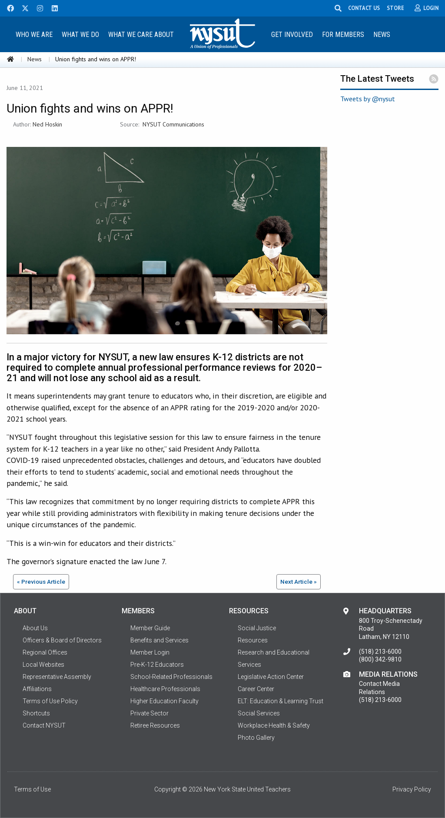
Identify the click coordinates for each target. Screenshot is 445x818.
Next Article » (298, 581)
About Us (35, 628)
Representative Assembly (57, 676)
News (381, 34)
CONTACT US (366, 7)
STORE (397, 7)
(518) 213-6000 (380, 651)
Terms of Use (32, 789)
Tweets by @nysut (367, 98)
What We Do (80, 34)
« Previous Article (41, 581)
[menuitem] (34, 34)
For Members (343, 34)
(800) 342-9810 (380, 659)
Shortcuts (36, 713)
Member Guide (150, 628)
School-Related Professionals (171, 676)
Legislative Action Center (271, 676)
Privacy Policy (411, 789)
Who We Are (34, 34)
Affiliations (37, 688)
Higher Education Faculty (164, 701)
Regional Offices (45, 652)
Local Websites (43, 664)
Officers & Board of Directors (62, 640)
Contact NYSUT (44, 725)
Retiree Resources (155, 725)
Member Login (149, 652)
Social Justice (257, 628)
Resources (253, 640)
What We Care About (141, 34)
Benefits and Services (159, 640)
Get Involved (292, 34)
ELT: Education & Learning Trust (280, 701)
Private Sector (149, 713)
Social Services (259, 713)
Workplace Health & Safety (274, 725)
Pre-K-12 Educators (157, 664)
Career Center (256, 688)
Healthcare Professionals (165, 688)
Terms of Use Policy (50, 701)
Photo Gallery (256, 737)
